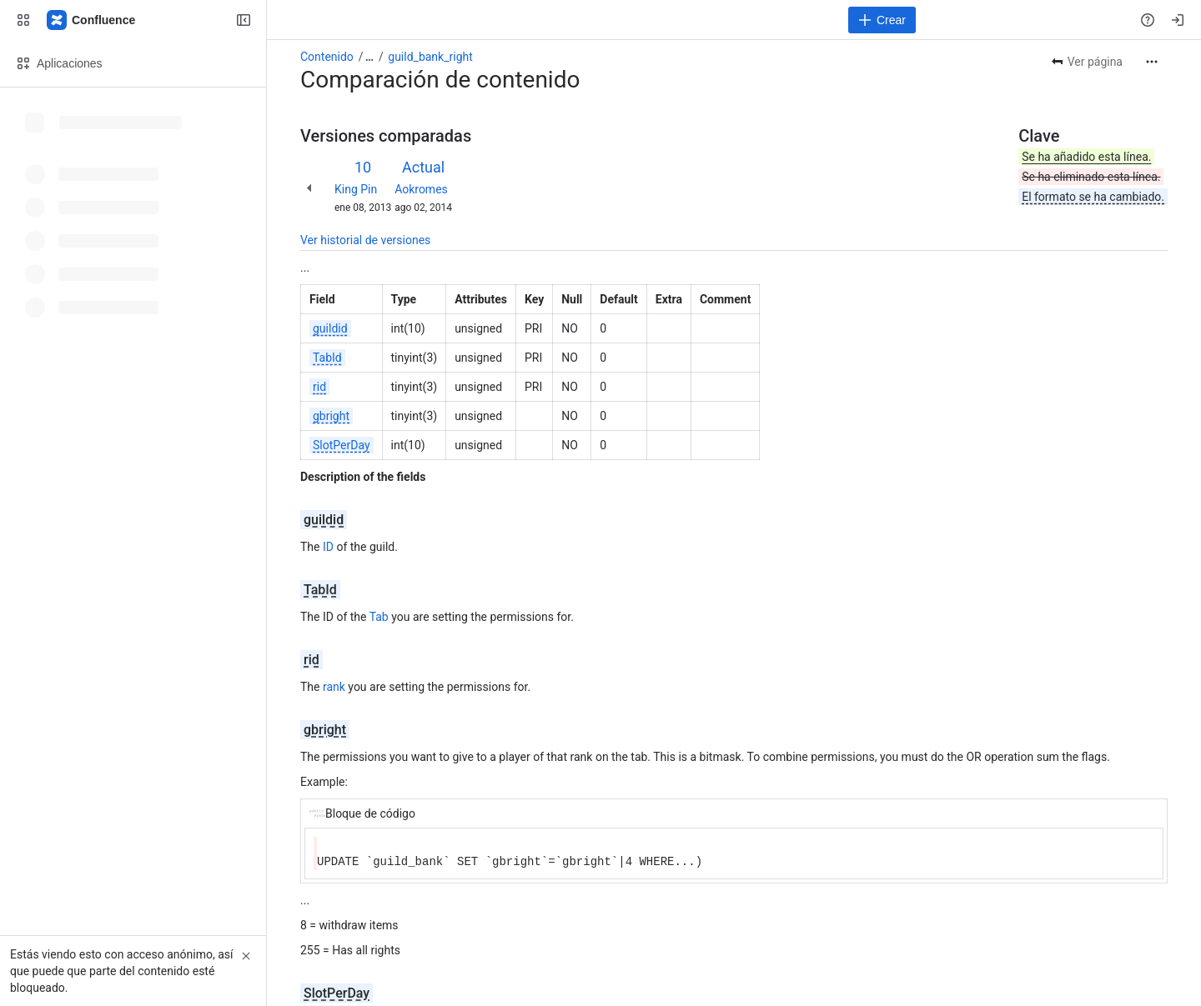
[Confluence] (91, 20)
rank (334, 686)
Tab (379, 616)
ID (328, 546)
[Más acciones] (1152, 61)
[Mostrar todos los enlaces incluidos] (369, 56)
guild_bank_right (430, 56)
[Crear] (882, 20)
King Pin (355, 189)
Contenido (327, 56)
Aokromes (421, 189)
